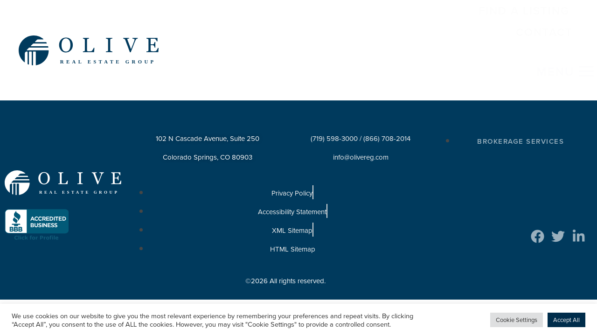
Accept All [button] (566, 319)
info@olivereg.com (361, 126)
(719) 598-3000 (334, 108)
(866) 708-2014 (386, 108)
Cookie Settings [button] (516, 319)
